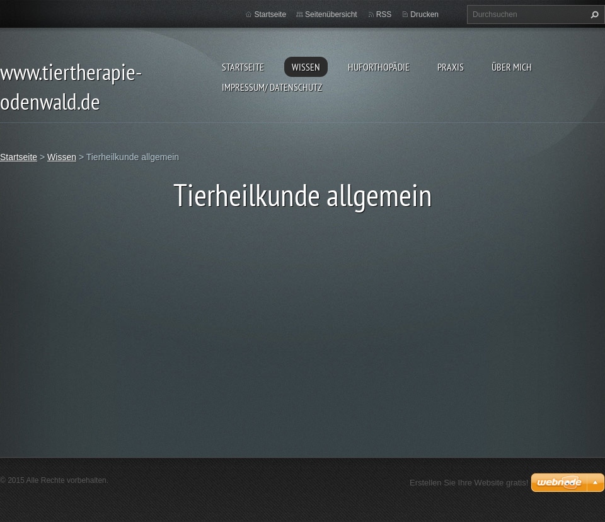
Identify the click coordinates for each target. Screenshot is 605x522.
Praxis (450, 67)
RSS (384, 14)
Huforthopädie (379, 67)
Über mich (512, 67)
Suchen (593, 14)
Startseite (243, 67)
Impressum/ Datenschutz (272, 87)
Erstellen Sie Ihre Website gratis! (469, 482)
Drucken (424, 14)
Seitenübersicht (331, 14)
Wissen (306, 67)
